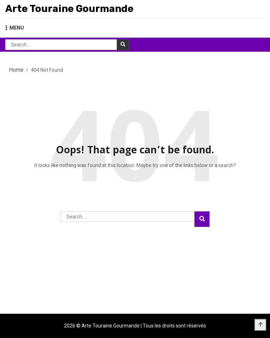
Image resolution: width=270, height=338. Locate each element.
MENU (14, 28)
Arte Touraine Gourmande (69, 8)
